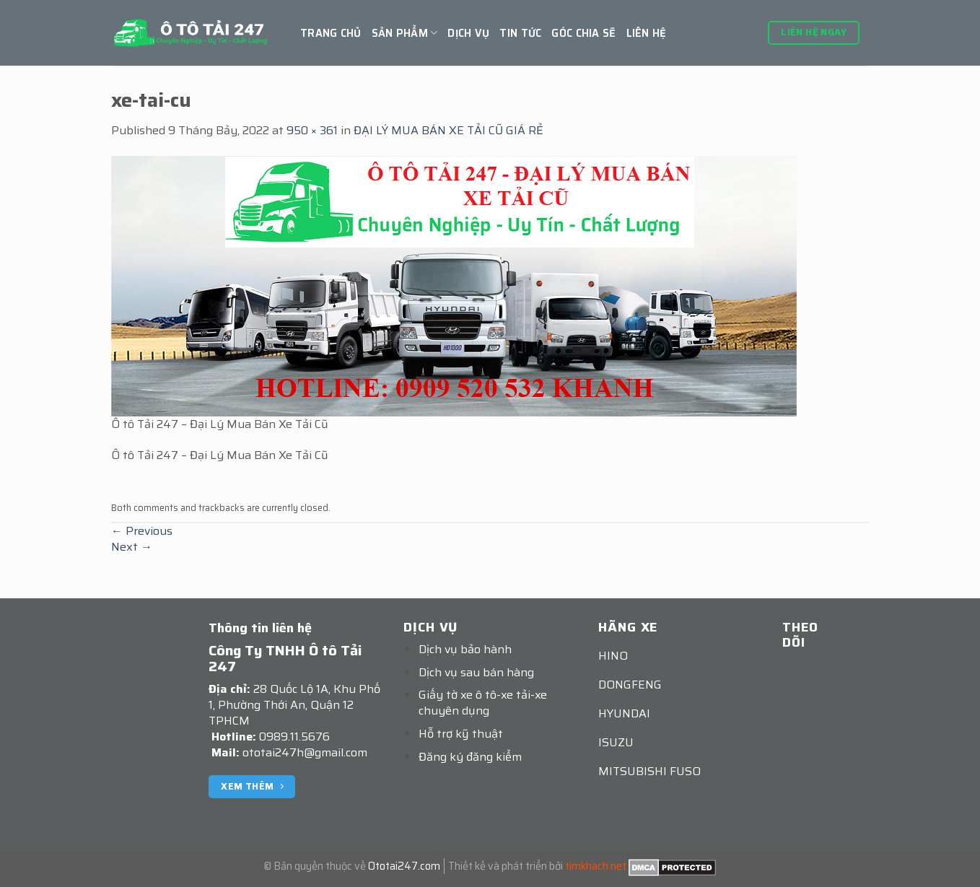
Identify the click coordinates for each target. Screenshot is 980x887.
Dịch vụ (468, 33)
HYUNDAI (624, 713)
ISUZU (616, 742)
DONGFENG (630, 685)
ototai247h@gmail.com (304, 752)
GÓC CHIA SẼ (583, 33)
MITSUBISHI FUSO (649, 771)
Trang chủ (331, 33)
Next (131, 547)
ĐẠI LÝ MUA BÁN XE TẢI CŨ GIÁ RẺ (448, 130)
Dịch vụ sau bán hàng (476, 672)
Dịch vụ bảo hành (465, 649)
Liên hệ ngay (813, 32)
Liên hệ (646, 33)
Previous (141, 531)
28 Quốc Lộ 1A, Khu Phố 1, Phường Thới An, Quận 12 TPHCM (294, 705)
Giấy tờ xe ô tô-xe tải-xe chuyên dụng (483, 703)
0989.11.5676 (294, 736)
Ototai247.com (404, 866)
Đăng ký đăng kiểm (470, 757)
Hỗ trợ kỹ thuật (461, 734)
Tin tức (520, 33)
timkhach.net (595, 866)
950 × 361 (312, 130)
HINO (613, 656)
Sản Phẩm (405, 33)
